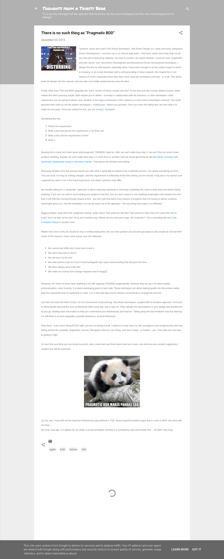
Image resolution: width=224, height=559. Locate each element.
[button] (181, 33)
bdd (62, 449)
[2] (106, 271)
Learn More (180, 549)
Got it (196, 549)
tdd (84, 449)
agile (53, 449)
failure (73, 449)
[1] (102, 109)
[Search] (188, 9)
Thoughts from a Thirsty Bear (74, 8)
